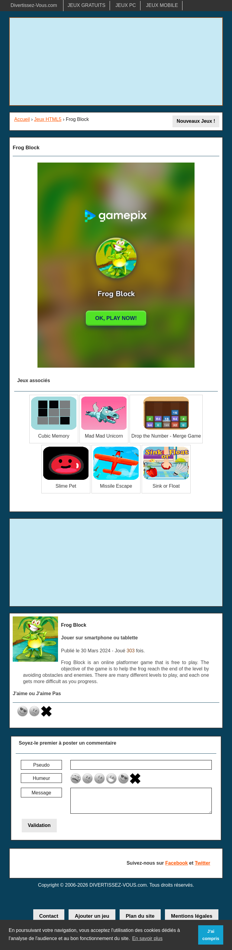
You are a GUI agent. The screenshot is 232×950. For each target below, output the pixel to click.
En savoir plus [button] (147, 938)
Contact (48, 916)
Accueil (22, 119)
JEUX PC (125, 5)
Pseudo (41, 765)
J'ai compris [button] (210, 935)
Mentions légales (191, 916)
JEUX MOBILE (162, 5)
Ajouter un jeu (92, 916)
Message (41, 792)
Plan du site (140, 916)
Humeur (41, 778)
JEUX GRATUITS (86, 5)
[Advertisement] (116, 61)
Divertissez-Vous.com (34, 5)
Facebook (176, 863)
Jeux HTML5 (48, 119)
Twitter (202, 863)
